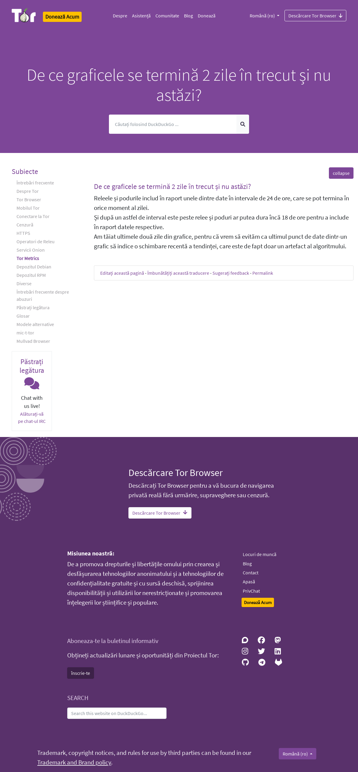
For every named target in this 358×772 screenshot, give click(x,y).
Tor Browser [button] (29, 199)
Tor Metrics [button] (28, 258)
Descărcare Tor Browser (315, 15)
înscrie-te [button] (80, 673)
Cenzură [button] (25, 225)
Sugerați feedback (230, 273)
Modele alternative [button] (35, 324)
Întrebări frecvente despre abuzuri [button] (43, 295)
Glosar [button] (23, 316)
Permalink (262, 273)
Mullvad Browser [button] (33, 341)
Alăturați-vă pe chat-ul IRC (32, 417)
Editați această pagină (122, 273)
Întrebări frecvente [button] (35, 183)
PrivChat (251, 591)
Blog (188, 16)
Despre (120, 16)
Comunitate (167, 16)
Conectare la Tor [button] (33, 216)
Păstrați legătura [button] (33, 307)
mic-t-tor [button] (25, 333)
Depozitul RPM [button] (31, 275)
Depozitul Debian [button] (34, 267)
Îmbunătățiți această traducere (178, 273)
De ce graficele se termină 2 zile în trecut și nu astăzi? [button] (172, 186)
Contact (250, 573)
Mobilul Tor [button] (28, 208)
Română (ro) (263, 16)
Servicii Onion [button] (31, 250)
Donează (206, 16)
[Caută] (173, 124)
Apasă (249, 582)
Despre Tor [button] (28, 191)
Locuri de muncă (259, 554)
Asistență (141, 16)
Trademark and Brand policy (74, 762)
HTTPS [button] (23, 233)
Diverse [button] (24, 283)
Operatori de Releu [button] (36, 241)
